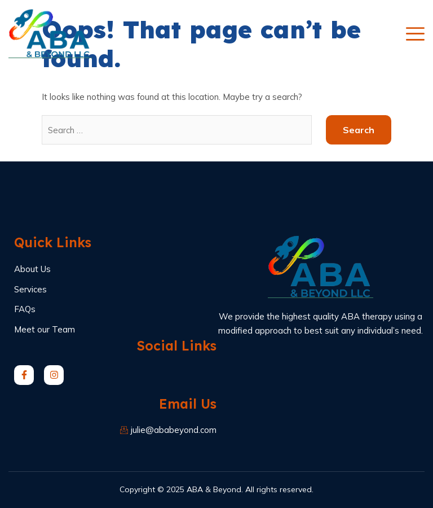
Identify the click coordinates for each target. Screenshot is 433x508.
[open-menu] (415, 33)
